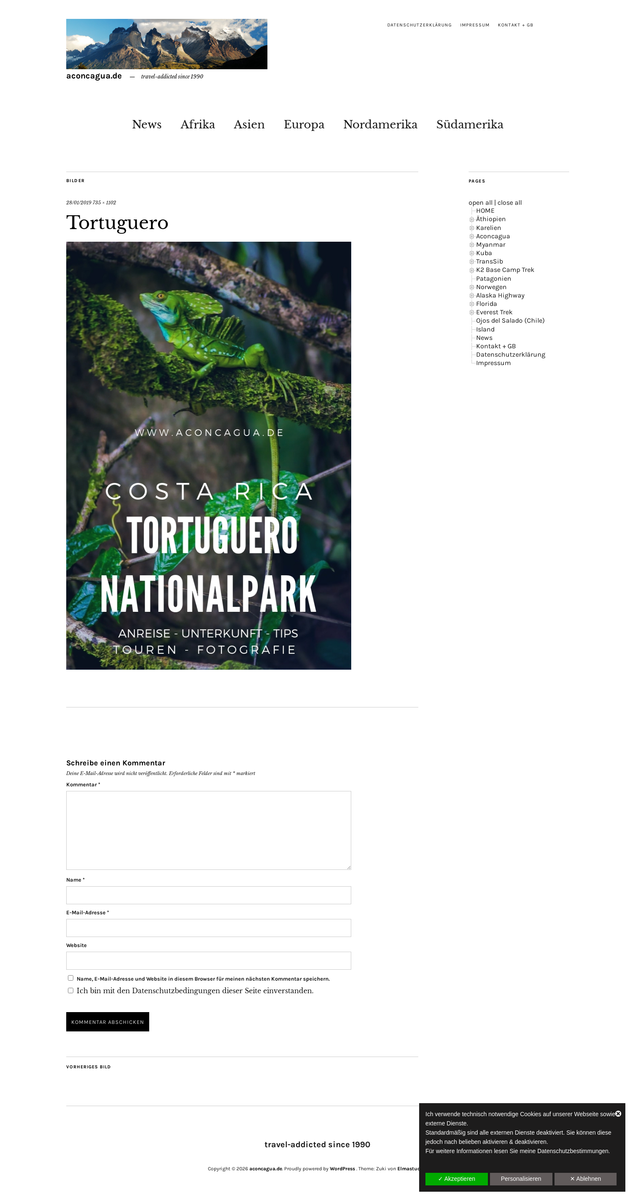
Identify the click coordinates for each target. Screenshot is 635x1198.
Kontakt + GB (516, 25)
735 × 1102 (104, 203)
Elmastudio (411, 1169)
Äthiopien (491, 219)
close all (510, 202)
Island (485, 329)
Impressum (475, 25)
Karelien (488, 228)
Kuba (484, 253)
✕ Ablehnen (585, 1178)
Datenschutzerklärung (419, 25)
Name (75, 880)
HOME (485, 210)
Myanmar (490, 244)
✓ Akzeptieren (456, 1178)
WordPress (342, 1169)
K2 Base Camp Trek (505, 270)
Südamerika (469, 124)
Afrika (198, 124)
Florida (486, 304)
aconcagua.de (94, 76)
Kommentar (83, 784)
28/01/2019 (78, 203)
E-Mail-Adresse (87, 912)
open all (480, 202)
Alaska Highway (500, 295)
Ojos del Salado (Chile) (510, 320)
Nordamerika (380, 124)
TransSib (489, 261)
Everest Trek (494, 312)
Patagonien (493, 278)
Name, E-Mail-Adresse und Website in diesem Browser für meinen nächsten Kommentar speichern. (203, 979)
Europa (304, 124)
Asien (249, 124)
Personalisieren (521, 1178)
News (147, 124)
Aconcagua (493, 236)
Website (76, 945)
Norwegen (491, 287)
